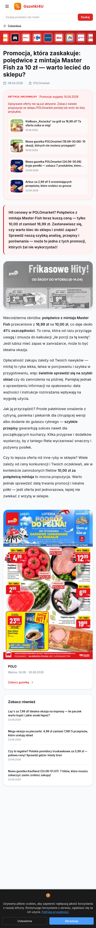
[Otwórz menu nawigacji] (7, 6)
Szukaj (85, 17)
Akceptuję (71, 921)
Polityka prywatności (55, 912)
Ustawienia (24, 921)
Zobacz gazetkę (21, 682)
